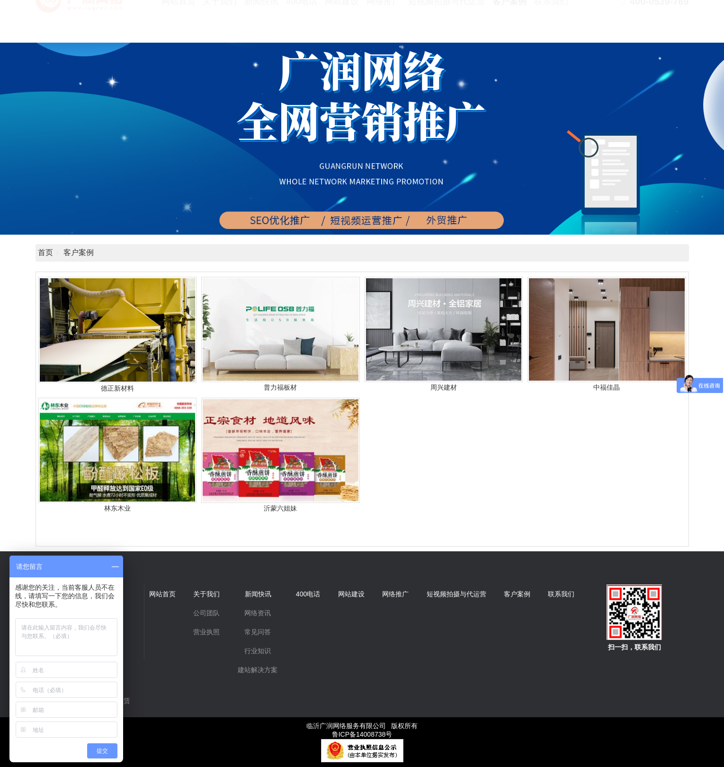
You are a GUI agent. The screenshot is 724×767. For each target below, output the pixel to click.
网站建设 (342, 23)
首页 (45, 252)
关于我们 (220, 23)
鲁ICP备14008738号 (362, 734)
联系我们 (551, 23)
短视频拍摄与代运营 (446, 23)
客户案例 (509, 23)
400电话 (301, 23)
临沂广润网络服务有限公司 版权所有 (362, 726)
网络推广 (383, 23)
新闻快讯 (261, 23)
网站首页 (178, 23)
